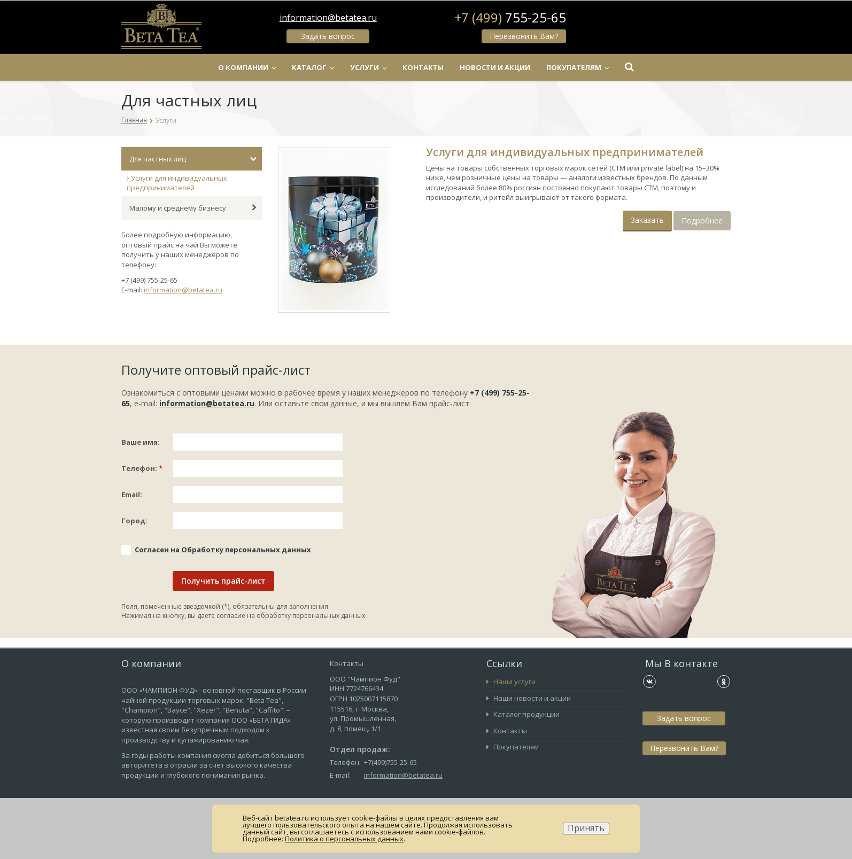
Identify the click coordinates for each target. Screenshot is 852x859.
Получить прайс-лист (223, 581)
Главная (134, 120)
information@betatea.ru (328, 18)
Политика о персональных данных (344, 838)
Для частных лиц (193, 159)
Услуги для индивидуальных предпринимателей (177, 183)
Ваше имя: (140, 442)
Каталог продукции (523, 714)
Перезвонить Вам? (524, 36)
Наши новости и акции (528, 698)
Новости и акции (495, 67)
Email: (131, 494)
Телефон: (141, 468)
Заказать (647, 220)
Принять (586, 828)
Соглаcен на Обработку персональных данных (223, 549)
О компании (247, 67)
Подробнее (702, 220)
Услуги (368, 67)
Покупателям (577, 67)
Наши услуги (511, 681)
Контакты (423, 67)
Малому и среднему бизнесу (193, 208)
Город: (134, 520)
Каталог (313, 67)
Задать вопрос (328, 36)
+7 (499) (510, 17)
